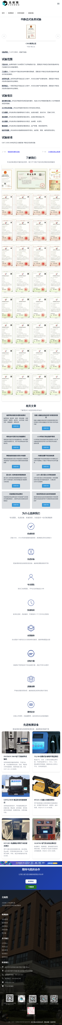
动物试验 (31, 13)
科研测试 (5, 926)
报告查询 (5, 950)
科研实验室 (20, 13)
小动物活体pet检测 (54, 152)
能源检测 (5, 923)
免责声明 (52, 1022)
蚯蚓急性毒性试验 (14, 152)
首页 (3, 13)
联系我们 (31, 881)
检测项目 (11, 13)
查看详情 (16, 426)
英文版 (4, 933)
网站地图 (46, 1022)
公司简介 (5, 943)
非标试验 (5, 929)
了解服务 (31, 887)
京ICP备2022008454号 (37, 1022)
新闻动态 (5, 957)
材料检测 (5, 919)
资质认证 (5, 946)
